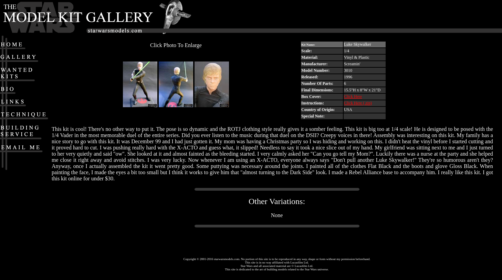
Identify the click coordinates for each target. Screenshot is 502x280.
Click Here (353, 96)
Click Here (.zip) (358, 103)
